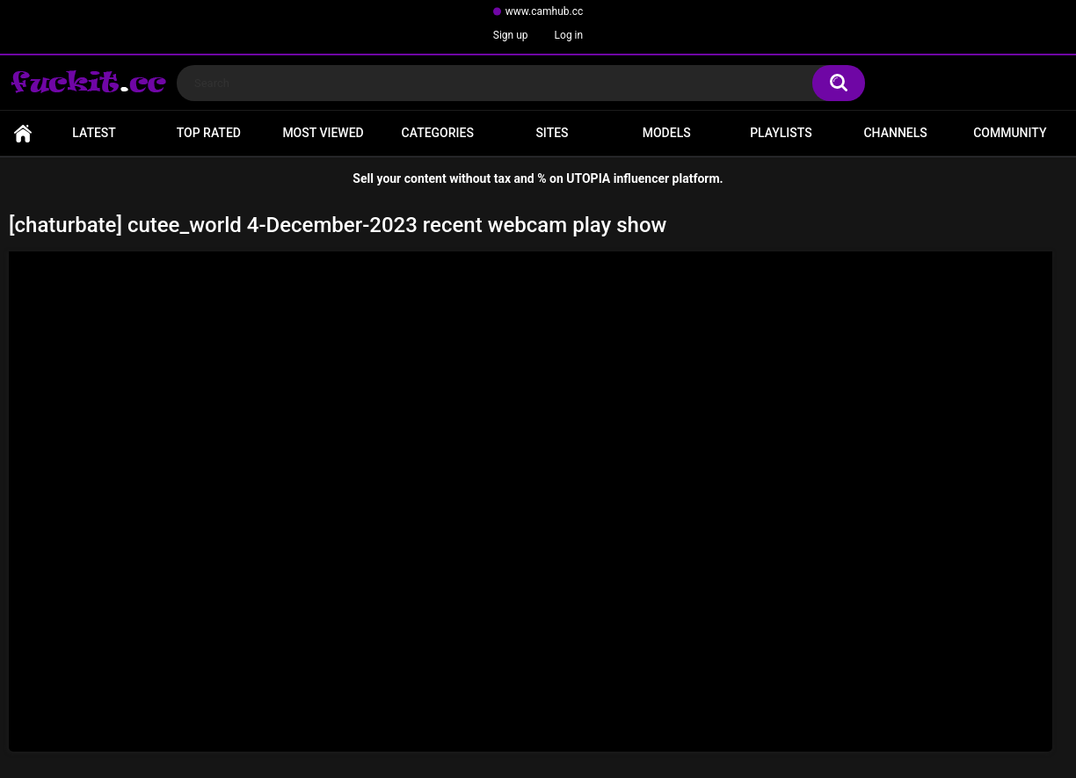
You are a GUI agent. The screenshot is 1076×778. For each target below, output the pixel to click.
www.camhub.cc (544, 11)
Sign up (510, 35)
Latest (94, 133)
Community (1009, 133)
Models (667, 133)
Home (23, 133)
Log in (569, 35)
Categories (438, 133)
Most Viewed (322, 133)
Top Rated (209, 133)
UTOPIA (588, 178)
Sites (551, 133)
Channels (895, 133)
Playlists (781, 133)
